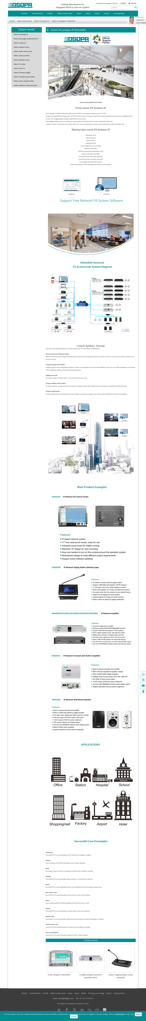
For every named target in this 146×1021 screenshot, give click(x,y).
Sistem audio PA (19, 68)
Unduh (106, 13)
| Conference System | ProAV (77, 1003)
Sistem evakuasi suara (21, 47)
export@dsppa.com (65, 998)
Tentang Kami (37, 13)
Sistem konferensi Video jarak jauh (25, 85)
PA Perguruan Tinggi (96, 993)
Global (133, 3)
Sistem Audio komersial (22, 56)
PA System (61, 1003)
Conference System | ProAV (107, 3)
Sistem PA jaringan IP (42, 21)
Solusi (79, 13)
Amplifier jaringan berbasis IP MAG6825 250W (90, 976)
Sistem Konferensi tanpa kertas (24, 77)
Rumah (24, 13)
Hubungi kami (119, 13)
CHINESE (123, 3)
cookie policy (119, 1014)
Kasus (88, 13)
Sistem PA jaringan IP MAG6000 (63, 21)
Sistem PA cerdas (19, 64)
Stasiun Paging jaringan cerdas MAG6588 (121, 976)
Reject (138, 1014)
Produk (50, 13)
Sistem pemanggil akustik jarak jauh (26, 39)
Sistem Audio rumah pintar (23, 51)
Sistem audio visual (64, 13)
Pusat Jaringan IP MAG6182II (59, 975)
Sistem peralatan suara (22, 60)
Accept (74, 1016)
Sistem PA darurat (20, 43)
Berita (97, 13)
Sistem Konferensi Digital (22, 73)
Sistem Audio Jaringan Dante (24, 81)
